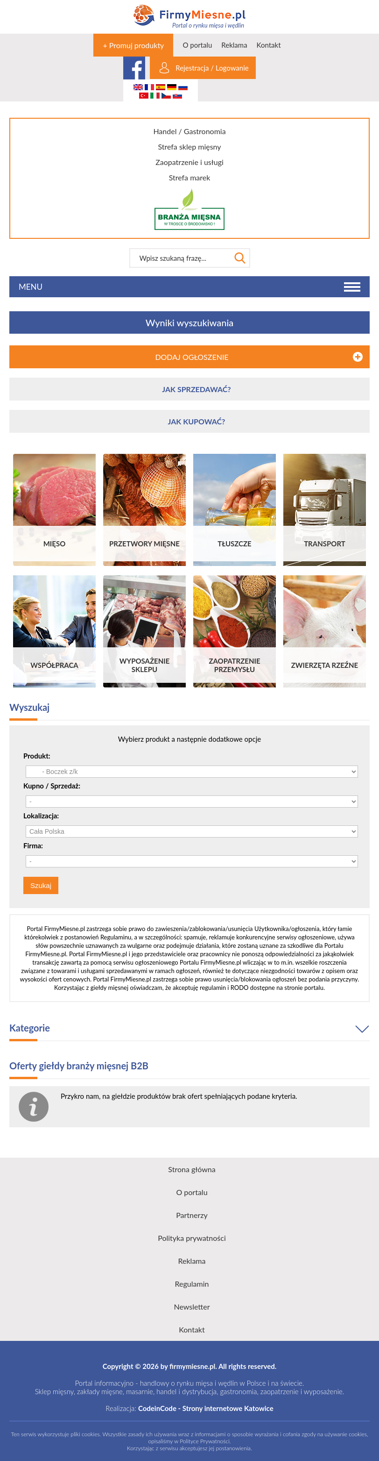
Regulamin (192, 1283)
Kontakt (269, 45)
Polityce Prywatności (204, 1441)
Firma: (33, 845)
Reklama (234, 45)
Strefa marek (190, 177)
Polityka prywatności (192, 1237)
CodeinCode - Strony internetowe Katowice (206, 1408)
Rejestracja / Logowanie (211, 68)
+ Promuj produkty (133, 45)
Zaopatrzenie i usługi (189, 162)
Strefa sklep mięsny (189, 146)
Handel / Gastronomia (189, 131)
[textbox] (180, 258)
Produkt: (36, 756)
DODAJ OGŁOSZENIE (191, 356)
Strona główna (191, 1169)
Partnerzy (192, 1214)
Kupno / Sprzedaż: (51, 785)
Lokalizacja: (41, 815)
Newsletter (192, 1306)
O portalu (197, 45)
